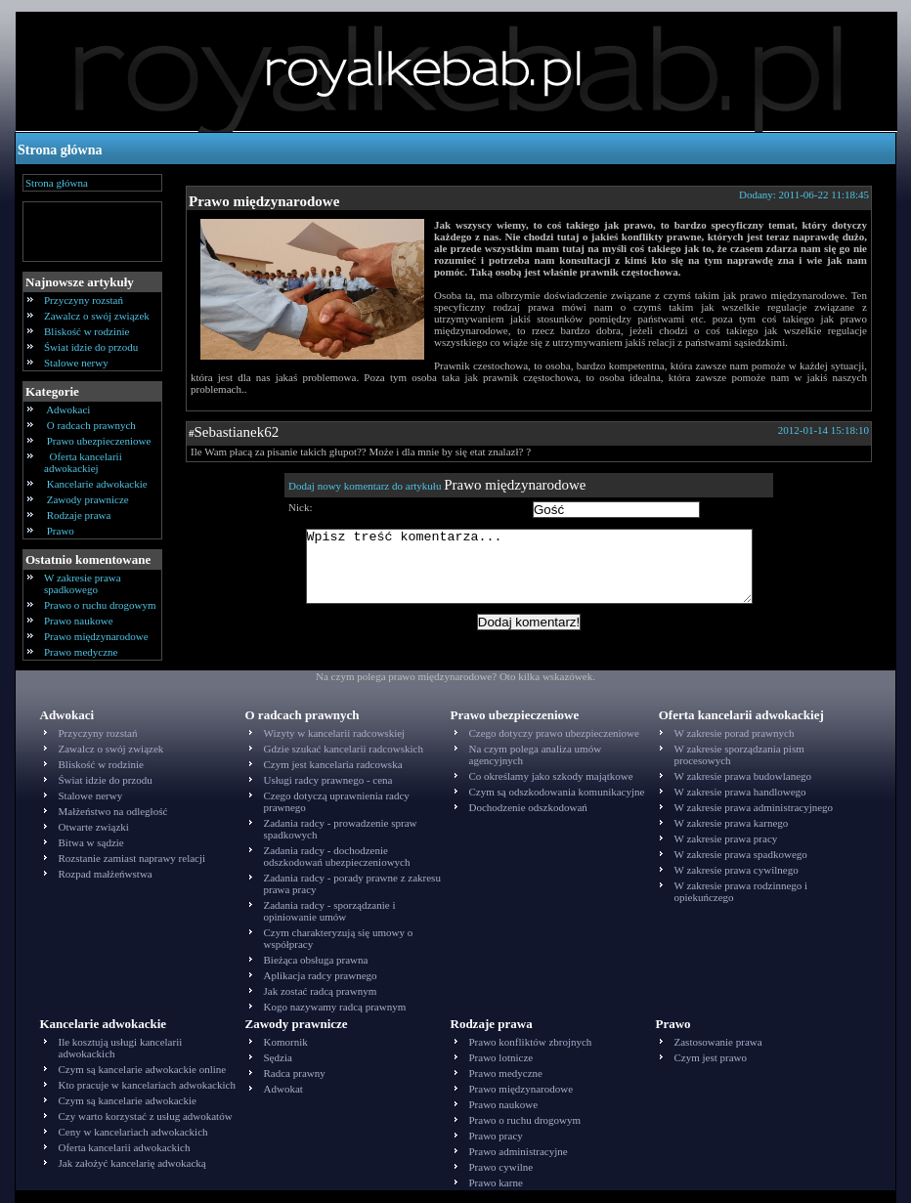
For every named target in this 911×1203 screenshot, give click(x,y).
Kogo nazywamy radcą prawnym (335, 1006)
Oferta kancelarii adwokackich (125, 1147)
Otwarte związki (94, 827)
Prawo (60, 531)
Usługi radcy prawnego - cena (328, 780)
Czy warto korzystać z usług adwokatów (146, 1116)
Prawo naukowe (78, 620)
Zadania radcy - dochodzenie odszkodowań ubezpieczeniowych (337, 856)
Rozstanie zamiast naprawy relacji (132, 858)
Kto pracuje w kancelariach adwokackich (147, 1085)
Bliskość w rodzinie (86, 331)
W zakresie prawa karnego (731, 823)
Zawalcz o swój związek (97, 316)
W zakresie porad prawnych (734, 733)
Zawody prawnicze (88, 499)
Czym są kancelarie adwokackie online (143, 1069)
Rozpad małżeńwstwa (105, 874)
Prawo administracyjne (518, 1151)
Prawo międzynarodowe (96, 636)
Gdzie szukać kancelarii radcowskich (343, 748)
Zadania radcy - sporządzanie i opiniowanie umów (330, 911)
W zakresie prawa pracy (726, 838)
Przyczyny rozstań (83, 300)
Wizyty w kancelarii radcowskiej (335, 733)
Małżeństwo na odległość (113, 811)
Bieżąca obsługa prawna (316, 960)
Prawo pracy (496, 1135)
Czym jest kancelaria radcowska (333, 764)
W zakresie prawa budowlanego (743, 776)
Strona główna (60, 150)
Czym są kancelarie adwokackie (127, 1100)
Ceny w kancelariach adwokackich (133, 1132)
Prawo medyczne (80, 652)
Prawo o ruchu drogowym (100, 605)
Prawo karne (496, 1182)
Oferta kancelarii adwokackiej (83, 462)
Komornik (286, 1042)
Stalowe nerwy (76, 362)
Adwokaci (68, 409)
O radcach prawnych (91, 425)
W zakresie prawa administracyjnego (754, 807)
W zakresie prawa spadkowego (82, 583)
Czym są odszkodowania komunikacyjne (557, 791)
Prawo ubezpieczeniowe (98, 441)
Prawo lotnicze (501, 1057)
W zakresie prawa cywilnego (736, 870)
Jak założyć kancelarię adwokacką (132, 1163)
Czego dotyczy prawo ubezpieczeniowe (554, 733)
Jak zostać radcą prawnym (320, 991)
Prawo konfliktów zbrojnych (530, 1042)
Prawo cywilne (501, 1167)
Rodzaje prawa (78, 515)
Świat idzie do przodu (91, 347)
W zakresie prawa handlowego (740, 791)
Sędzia (278, 1057)
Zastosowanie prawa (718, 1042)
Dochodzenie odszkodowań (528, 807)
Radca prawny (294, 1073)
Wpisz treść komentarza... (538, 574)
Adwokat (283, 1089)
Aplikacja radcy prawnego (320, 975)
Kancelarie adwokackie (97, 484)
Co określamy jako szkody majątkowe (551, 776)
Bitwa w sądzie (91, 842)
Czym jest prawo (711, 1057)
